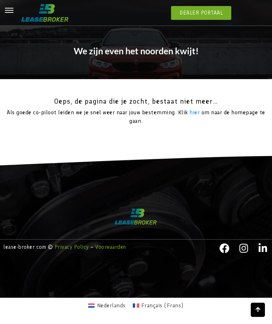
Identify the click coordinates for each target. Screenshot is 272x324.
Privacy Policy (72, 247)
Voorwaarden (110, 247)
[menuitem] (107, 306)
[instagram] (244, 248)
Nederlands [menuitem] (111, 305)
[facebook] (224, 248)
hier (194, 112)
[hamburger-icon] (9, 12)
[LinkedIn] (263, 248)
